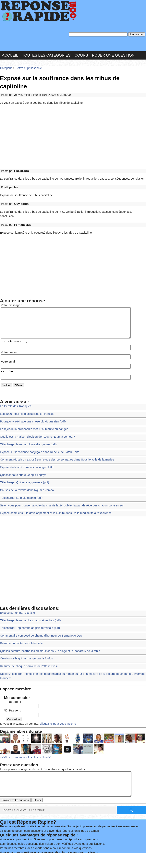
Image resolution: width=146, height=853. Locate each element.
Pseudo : (10, 671)
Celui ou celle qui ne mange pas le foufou (25, 630)
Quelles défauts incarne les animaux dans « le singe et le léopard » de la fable (47, 623)
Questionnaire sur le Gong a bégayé (21, 453)
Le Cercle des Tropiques (14, 388)
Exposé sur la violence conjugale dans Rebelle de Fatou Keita (37, 431)
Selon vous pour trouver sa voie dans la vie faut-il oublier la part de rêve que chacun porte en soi (58, 481)
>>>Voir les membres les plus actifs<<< (23, 725)
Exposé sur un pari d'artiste (16, 587)
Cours (81, 54)
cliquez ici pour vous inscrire (54, 692)
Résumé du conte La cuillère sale (20, 616)
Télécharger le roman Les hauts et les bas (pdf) (28, 595)
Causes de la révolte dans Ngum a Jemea (25, 467)
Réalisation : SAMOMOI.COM (25, 841)
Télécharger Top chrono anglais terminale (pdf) (28, 602)
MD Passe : (10, 680)
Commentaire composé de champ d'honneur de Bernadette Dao (38, 609)
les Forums (59, 836)
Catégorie (6, 65)
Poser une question (113, 54)
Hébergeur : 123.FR (87, 836)
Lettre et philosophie (27, 65)
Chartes (9, 836)
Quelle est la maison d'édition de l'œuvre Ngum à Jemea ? (35, 417)
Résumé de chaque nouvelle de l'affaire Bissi (27, 638)
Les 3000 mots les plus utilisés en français (25, 395)
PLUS (54, 841)
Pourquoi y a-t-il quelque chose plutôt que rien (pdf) (31, 402)
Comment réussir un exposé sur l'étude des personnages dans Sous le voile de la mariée (53, 438)
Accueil (10, 54)
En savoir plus (93, 830)
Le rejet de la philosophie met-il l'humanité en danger (31, 410)
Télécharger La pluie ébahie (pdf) (20, 474)
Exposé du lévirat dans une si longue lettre (25, 446)
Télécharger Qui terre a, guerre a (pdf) (23, 460)
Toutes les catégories (46, 54)
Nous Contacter (33, 836)
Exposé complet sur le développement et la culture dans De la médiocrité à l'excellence (52, 489)
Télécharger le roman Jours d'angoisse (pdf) (26, 424)
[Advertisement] (73, 124)
